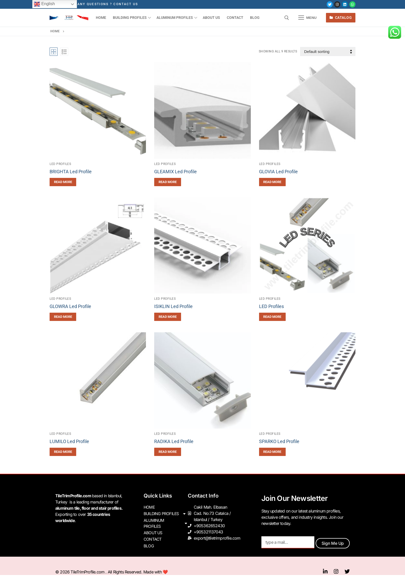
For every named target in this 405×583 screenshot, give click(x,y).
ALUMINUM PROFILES (166, 522)
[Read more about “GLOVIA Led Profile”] (272, 182)
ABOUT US (153, 531)
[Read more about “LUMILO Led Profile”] (63, 452)
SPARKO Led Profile (279, 441)
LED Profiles (271, 306)
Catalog (341, 17)
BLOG (149, 544)
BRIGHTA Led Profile (71, 171)
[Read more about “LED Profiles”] (272, 317)
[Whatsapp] (352, 4)
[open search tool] (286, 17)
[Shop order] (327, 51)
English (44, 4)
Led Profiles (60, 164)
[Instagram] (337, 4)
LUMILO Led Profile (69, 441)
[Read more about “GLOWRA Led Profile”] (63, 317)
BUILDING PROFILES (166, 513)
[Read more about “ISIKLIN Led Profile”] (167, 317)
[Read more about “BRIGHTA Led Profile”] (63, 182)
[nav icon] (307, 17)
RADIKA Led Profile (173, 441)
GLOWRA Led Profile (70, 306)
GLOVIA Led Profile (278, 171)
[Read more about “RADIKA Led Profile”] (167, 452)
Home (55, 31)
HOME (149, 507)
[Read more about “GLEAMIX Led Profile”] (167, 182)
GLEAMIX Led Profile (175, 171)
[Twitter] (330, 4)
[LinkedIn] (345, 4)
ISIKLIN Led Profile (173, 306)
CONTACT (153, 538)
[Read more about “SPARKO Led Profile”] (272, 452)
